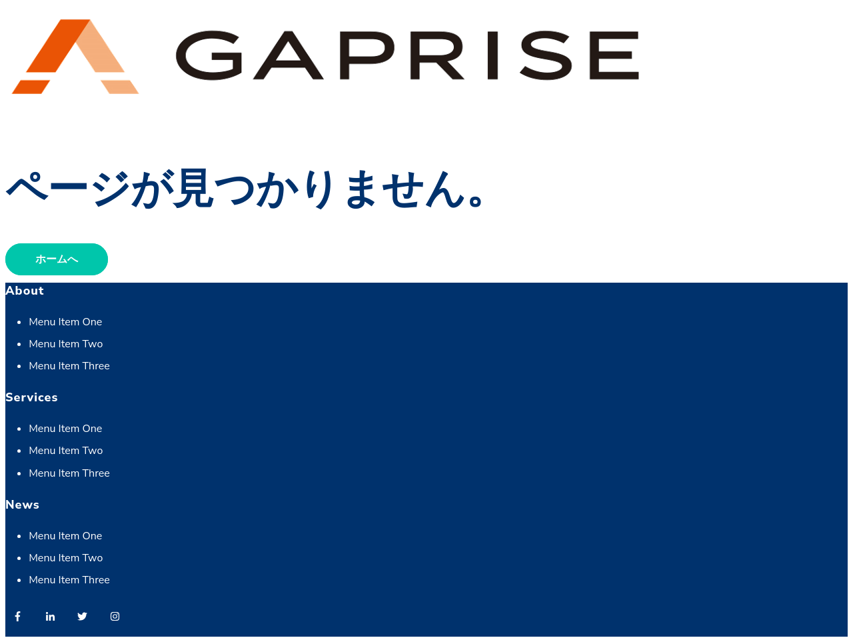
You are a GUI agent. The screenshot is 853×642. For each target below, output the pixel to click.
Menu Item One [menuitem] (65, 322)
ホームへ (56, 259)
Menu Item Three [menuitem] (69, 366)
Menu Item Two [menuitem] (66, 344)
